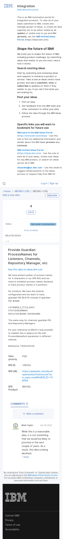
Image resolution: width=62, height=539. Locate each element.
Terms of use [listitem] (12, 524)
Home (7, 191)
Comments (19, 403)
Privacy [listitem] (9, 520)
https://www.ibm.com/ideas (32, 135)
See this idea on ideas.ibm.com (25, 269)
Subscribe (52, 195)
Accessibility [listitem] (12, 529)
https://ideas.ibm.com (29, 153)
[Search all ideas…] (20, 183)
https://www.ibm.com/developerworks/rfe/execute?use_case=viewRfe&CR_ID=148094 (37, 376)
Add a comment (33, 413)
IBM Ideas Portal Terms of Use (42, 475)
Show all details (31, 230)
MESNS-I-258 (22, 191)
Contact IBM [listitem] (12, 515)
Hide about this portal (27, 9)
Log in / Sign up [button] (50, 183)
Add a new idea (11, 195)
